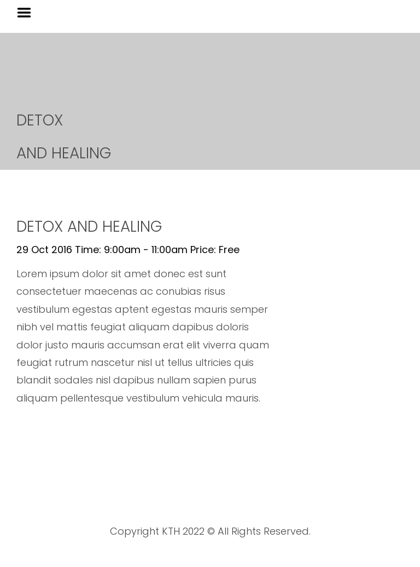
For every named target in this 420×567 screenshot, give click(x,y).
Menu (27, 12)
